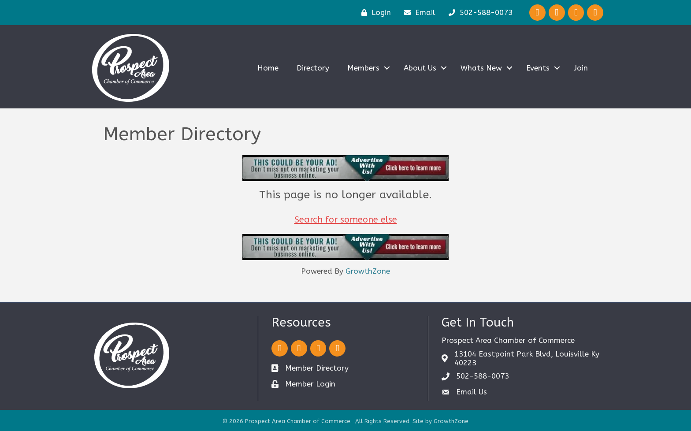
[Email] (417, 12)
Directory (313, 67)
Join (581, 67)
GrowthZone (368, 271)
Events (538, 67)
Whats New (481, 67)
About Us (420, 67)
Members (363, 67)
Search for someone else (345, 220)
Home (268, 67)
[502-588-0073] (478, 12)
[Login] (374, 12)
